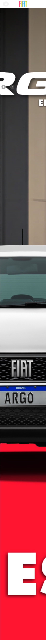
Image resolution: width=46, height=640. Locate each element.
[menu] (5, 3)
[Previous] (3, 87)
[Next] (12, 87)
